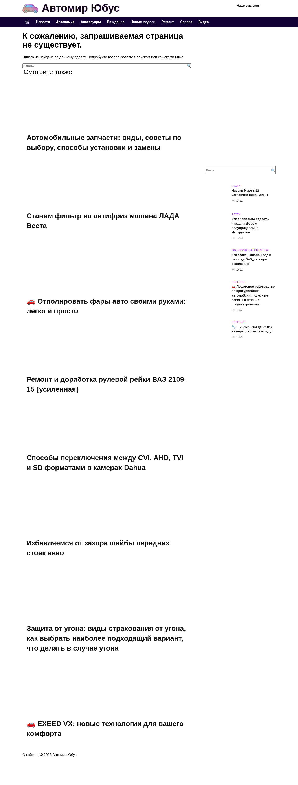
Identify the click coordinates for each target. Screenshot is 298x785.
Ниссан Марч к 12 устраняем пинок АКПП (250, 193)
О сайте (28, 755)
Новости (43, 22)
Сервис (186, 22)
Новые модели (143, 22)
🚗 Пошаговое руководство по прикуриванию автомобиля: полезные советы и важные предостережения (253, 295)
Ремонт (168, 22)
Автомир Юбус (81, 8)
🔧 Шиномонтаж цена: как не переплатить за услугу (252, 329)
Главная (27, 22)
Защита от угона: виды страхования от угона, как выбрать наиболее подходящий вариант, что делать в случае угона (106, 639)
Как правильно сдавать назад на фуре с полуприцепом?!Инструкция (250, 225)
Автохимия (65, 22)
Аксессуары (91, 22)
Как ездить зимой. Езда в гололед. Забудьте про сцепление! (251, 259)
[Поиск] (188, 65)
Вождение (115, 22)
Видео (203, 22)
